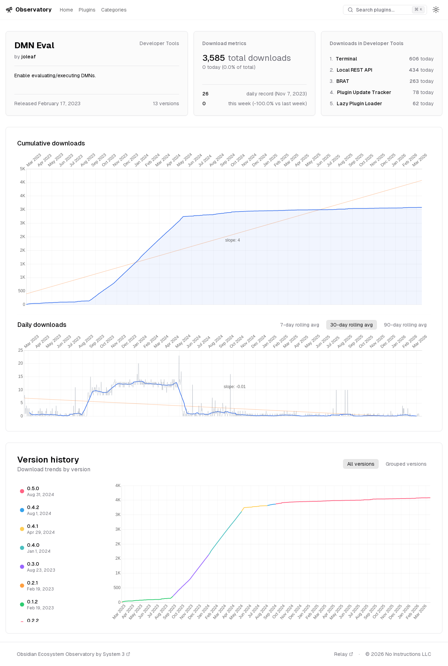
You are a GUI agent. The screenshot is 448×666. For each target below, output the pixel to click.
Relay (343, 654)
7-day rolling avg (299, 325)
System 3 (116, 654)
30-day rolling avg (351, 325)
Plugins (87, 10)
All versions (360, 464)
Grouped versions (406, 464)
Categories (114, 10)
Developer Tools (159, 43)
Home (66, 10)
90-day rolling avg (405, 325)
